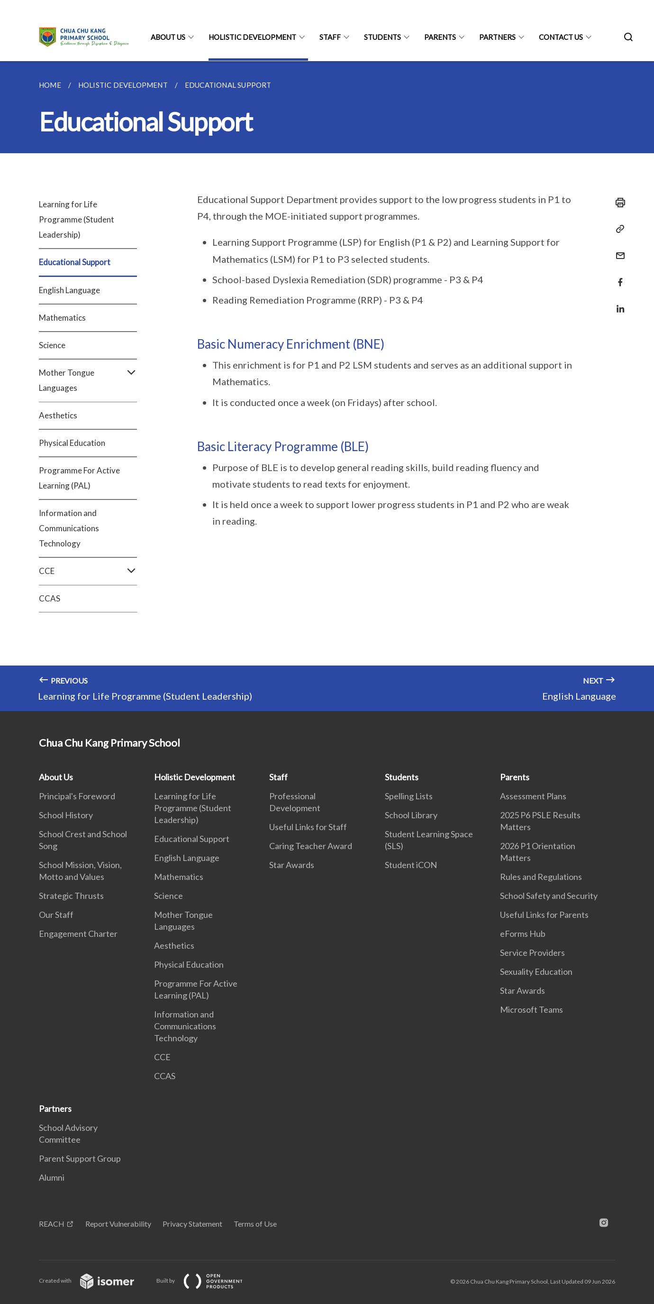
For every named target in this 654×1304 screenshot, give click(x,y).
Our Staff (56, 914)
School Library (411, 815)
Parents (440, 37)
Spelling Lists (409, 796)
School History (66, 815)
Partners (497, 37)
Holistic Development (252, 37)
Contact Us (561, 37)
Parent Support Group (80, 1158)
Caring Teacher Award (310, 846)
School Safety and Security (549, 895)
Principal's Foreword (77, 796)
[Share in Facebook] (618, 276)
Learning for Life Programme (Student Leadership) (76, 219)
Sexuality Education (536, 971)
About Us (168, 37)
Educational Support (74, 262)
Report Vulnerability (118, 1223)
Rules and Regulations (541, 876)
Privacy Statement (192, 1223)
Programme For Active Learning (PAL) (79, 477)
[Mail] (618, 249)
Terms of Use (255, 1223)
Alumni (51, 1177)
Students (382, 37)
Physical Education (72, 443)
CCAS (49, 598)
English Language (69, 290)
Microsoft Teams (531, 1009)
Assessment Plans (533, 796)
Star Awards (291, 865)
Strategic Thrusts (71, 895)
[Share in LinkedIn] (618, 302)
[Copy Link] (618, 229)
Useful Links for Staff (308, 827)
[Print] (618, 202)
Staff (330, 37)
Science (52, 345)
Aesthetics (58, 415)
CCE (88, 571)
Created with (94, 1280)
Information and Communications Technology (69, 528)
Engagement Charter (78, 933)
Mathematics (62, 318)
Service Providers (532, 952)
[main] (327, 386)
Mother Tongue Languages (88, 380)
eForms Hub (522, 933)
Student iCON (411, 865)
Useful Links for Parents (544, 914)
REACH (51, 1223)
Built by (207, 1280)
